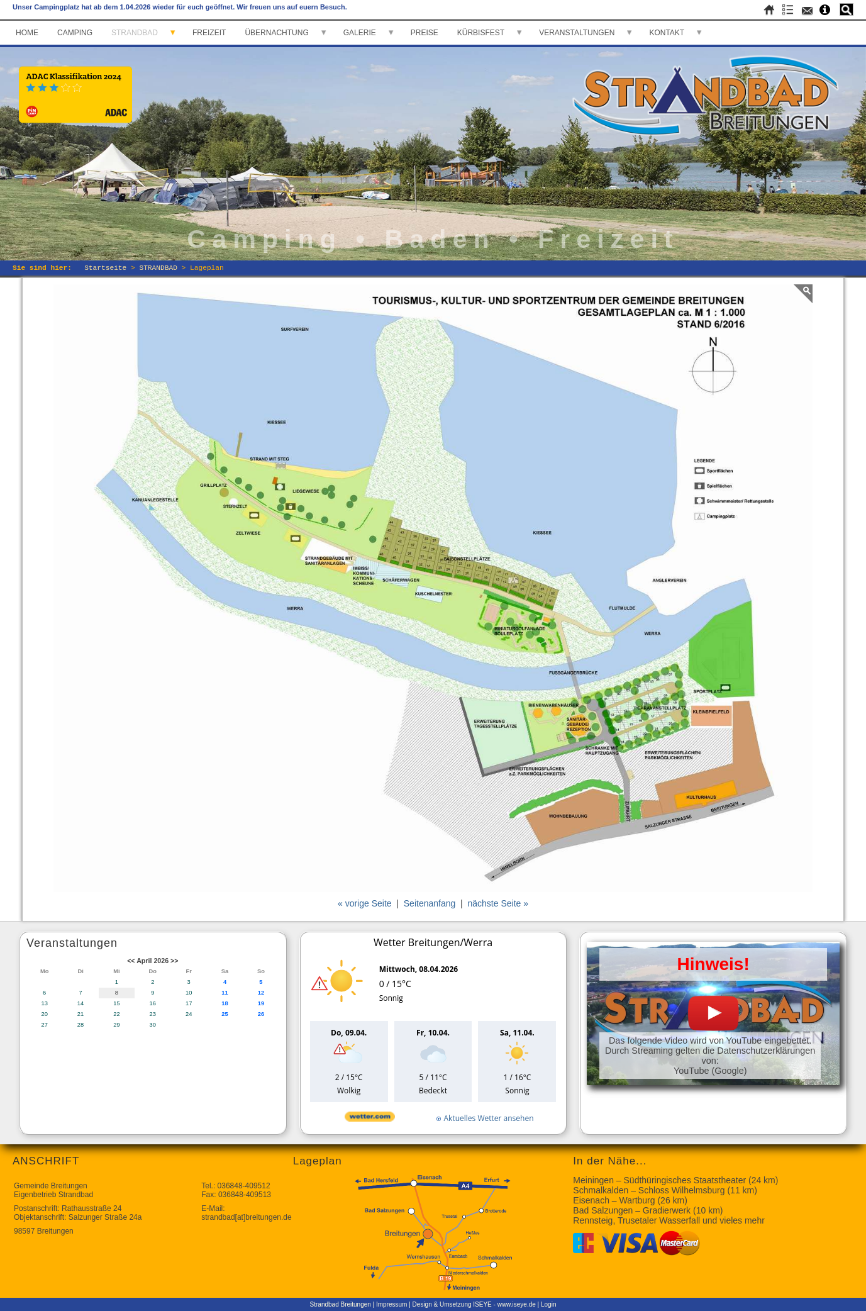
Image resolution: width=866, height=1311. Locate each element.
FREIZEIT (209, 32)
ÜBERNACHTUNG (276, 32)
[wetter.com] (370, 1118)
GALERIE (359, 32)
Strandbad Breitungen (340, 1304)
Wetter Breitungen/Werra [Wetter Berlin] (433, 942)
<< (131, 960)
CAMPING (74, 32)
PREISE (424, 32)
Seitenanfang (430, 903)
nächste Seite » (498, 903)
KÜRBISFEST (480, 32)
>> (174, 960)
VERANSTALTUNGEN (576, 32)
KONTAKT (666, 32)
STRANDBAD (134, 32)
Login (548, 1304)
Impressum (391, 1304)
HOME (27, 32)
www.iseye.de (516, 1304)
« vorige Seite (365, 903)
